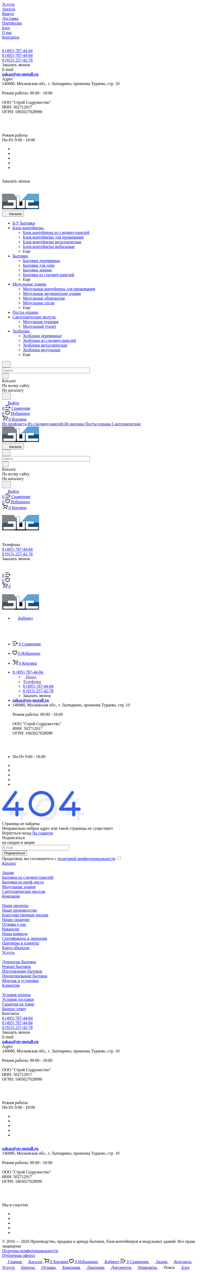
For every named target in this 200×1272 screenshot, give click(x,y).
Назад (29, 677)
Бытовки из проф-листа (23, 882)
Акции (8, 872)
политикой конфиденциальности (86, 858)
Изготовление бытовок (22, 971)
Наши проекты (15, 905)
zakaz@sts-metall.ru (20, 74)
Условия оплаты (16, 994)
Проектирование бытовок (24, 976)
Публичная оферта (18, 1255)
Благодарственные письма (25, 915)
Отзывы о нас (14, 924)
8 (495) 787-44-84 (17, 51)
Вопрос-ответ (14, 1009)
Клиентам (11, 985)
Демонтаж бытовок (19, 962)
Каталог (9, 863)
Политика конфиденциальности (30, 1251)
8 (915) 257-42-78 (17, 60)
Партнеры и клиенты (20, 943)
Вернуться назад (16, 833)
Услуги (8, 952)
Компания (11, 896)
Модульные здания (18, 887)
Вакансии (10, 929)
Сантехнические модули (23, 891)
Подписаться (14, 853)
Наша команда (15, 933)
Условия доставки (18, 999)
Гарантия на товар (18, 1004)
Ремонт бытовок (16, 966)
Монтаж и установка (20, 980)
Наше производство (19, 910)
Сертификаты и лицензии (24, 938)
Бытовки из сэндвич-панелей (27, 877)
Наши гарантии (15, 919)
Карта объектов (15, 948)
